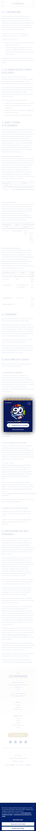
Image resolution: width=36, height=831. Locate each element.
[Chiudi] (34, 806)
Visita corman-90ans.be (18, 429)
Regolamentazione (18, 820)
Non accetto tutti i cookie (18, 825)
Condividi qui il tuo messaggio (18, 425)
